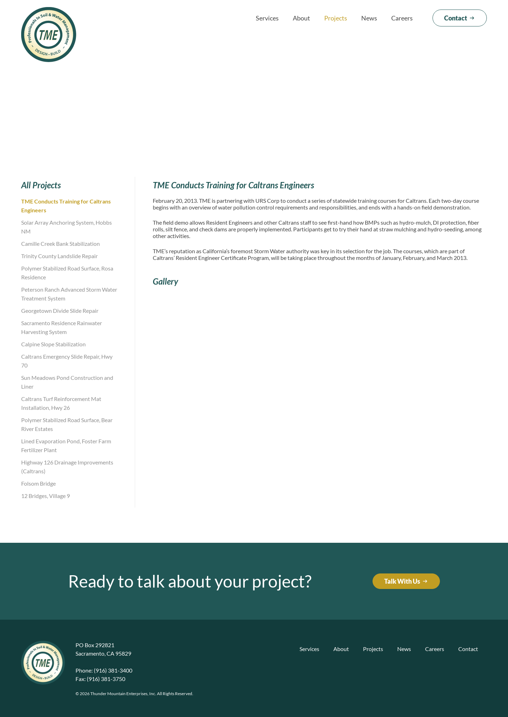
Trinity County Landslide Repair (59, 256)
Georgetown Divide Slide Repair (59, 310)
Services (267, 18)
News (369, 18)
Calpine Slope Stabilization (53, 344)
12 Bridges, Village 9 (45, 495)
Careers (402, 18)
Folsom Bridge (38, 483)
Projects (335, 18)
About (301, 18)
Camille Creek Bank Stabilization (60, 243)
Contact (468, 648)
